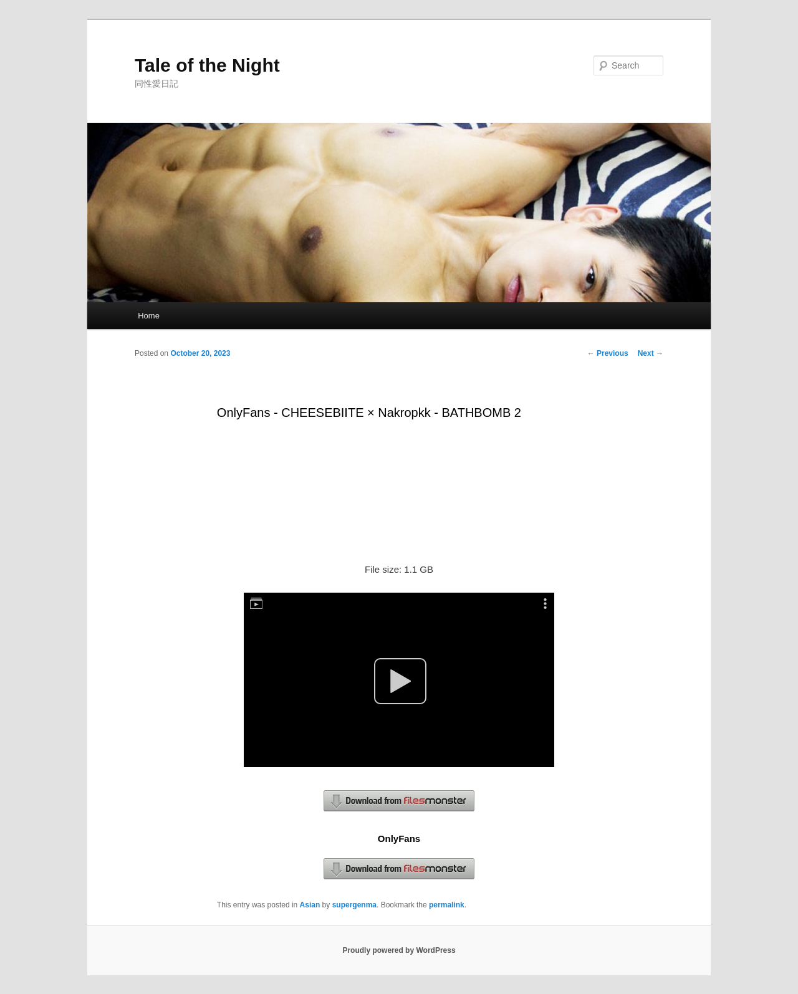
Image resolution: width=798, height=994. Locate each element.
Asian (310, 905)
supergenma (354, 905)
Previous (607, 353)
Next (650, 353)
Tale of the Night (207, 65)
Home (149, 315)
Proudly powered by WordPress (398, 950)
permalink (446, 905)
